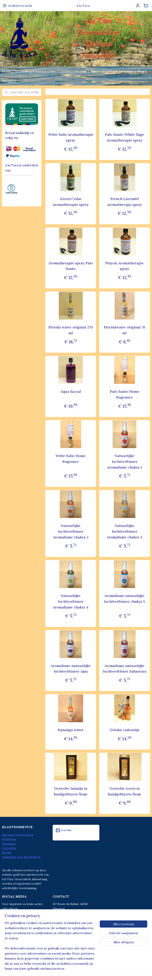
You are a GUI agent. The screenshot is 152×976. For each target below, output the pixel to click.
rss (67, 968)
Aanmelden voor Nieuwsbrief (21, 857)
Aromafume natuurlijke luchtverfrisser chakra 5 (124, 598)
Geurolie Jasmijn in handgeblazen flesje (71, 791)
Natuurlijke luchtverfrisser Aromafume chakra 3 (124, 532)
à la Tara (63, 830)
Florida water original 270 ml (71, 330)
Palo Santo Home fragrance (124, 394)
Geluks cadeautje (125, 730)
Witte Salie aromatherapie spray (70, 137)
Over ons (111, 71)
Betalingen (9, 839)
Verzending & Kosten (30, 71)
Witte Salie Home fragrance (71, 458)
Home (6, 71)
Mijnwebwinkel (114, 968)
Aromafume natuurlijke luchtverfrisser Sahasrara (124, 668)
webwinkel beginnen (81, 968)
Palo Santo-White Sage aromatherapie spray (124, 137)
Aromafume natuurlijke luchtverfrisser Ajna (71, 668)
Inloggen (9, 81)
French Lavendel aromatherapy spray (124, 201)
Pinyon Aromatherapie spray (124, 266)
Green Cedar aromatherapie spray (71, 201)
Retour (6, 852)
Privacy (95, 71)
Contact (128, 71)
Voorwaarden (60, 71)
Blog (140, 71)
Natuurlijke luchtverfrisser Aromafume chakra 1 (124, 461)
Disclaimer (9, 843)
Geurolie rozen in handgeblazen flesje (125, 791)
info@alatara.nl (71, 926)
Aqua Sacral (71, 391)
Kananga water (71, 730)
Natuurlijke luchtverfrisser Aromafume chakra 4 (71, 601)
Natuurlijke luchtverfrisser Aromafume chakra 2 (70, 532)
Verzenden (9, 848)
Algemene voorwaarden (17, 834)
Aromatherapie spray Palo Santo (70, 266)
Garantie (80, 71)
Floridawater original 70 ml (124, 330)
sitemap (60, 968)
